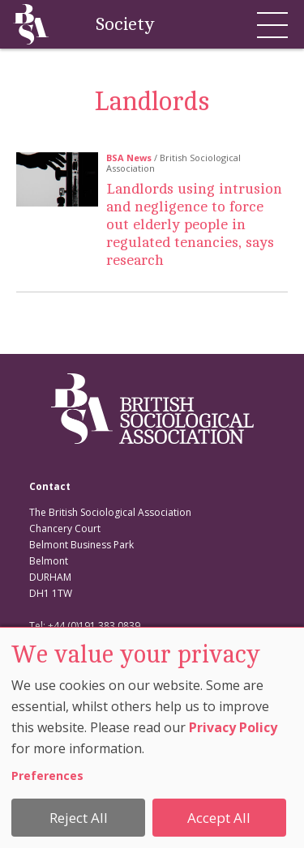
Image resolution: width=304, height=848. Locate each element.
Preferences (47, 775)
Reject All (78, 817)
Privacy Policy (233, 727)
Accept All (218, 817)
